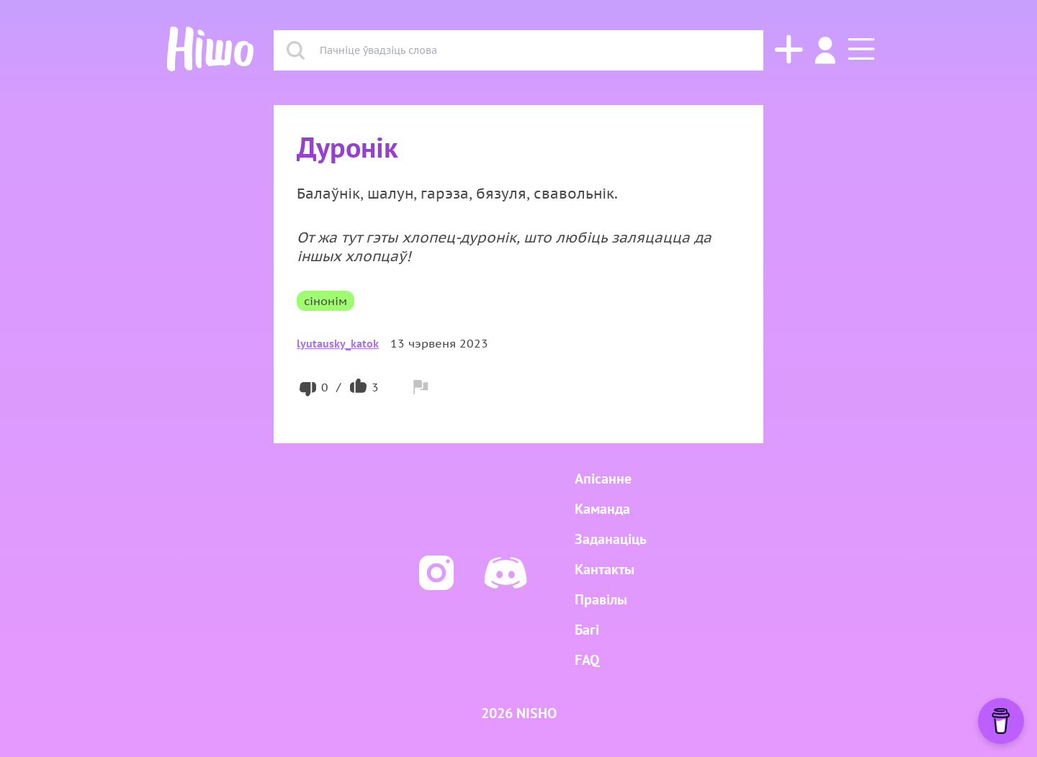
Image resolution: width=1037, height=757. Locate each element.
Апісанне (603, 478)
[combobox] (534, 50)
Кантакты (604, 569)
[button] (855, 50)
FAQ (587, 660)
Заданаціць (611, 539)
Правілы (601, 599)
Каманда (602, 508)
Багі (587, 629)
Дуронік (347, 147)
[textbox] (534, 50)
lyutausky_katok (338, 343)
